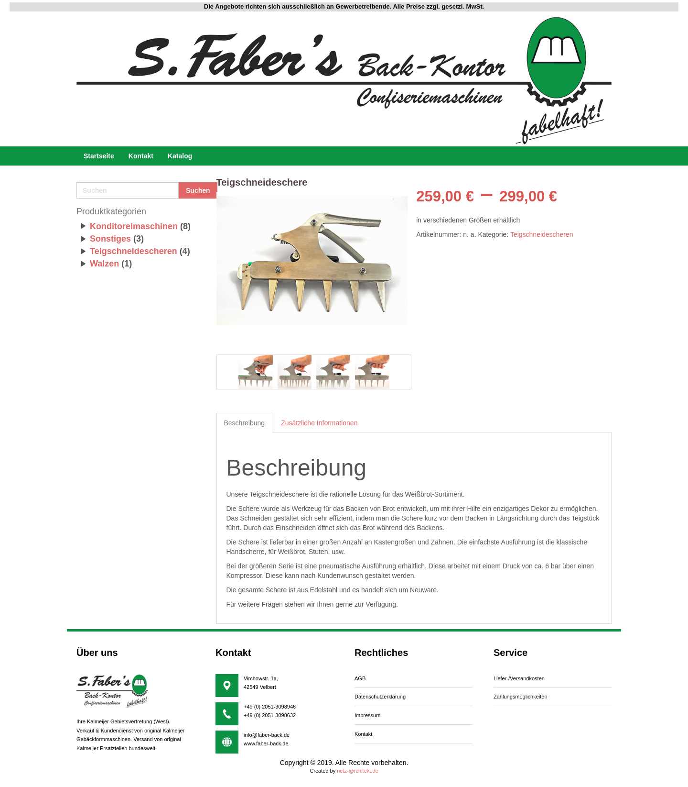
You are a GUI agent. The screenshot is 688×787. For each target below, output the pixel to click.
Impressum (367, 715)
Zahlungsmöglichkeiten (521, 696)
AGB (360, 678)
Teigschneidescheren (133, 251)
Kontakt (363, 734)
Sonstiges (110, 239)
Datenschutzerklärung (380, 696)
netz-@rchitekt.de (357, 771)
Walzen (104, 263)
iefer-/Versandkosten (519, 678)
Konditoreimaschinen (134, 226)
